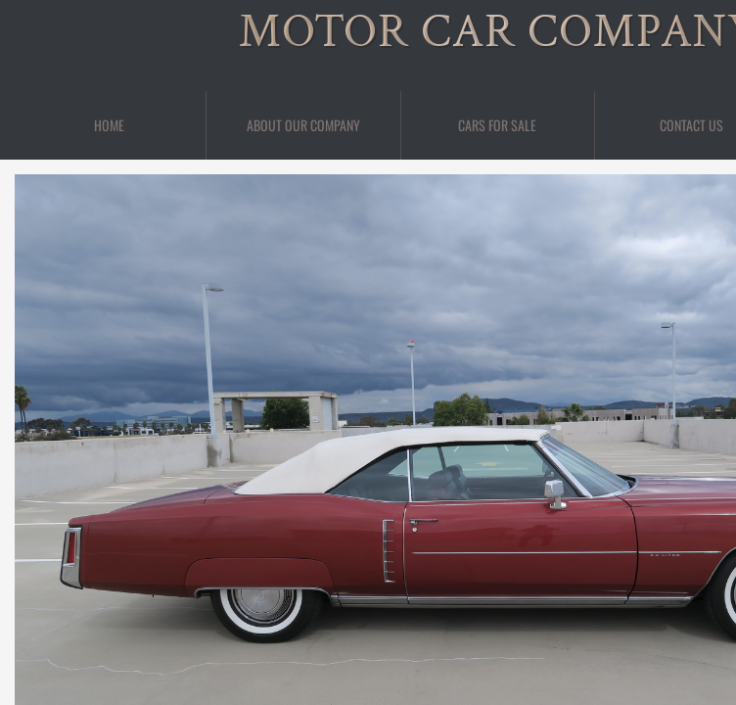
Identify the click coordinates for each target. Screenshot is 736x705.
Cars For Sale (497, 125)
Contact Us (691, 125)
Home (109, 125)
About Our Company (303, 125)
